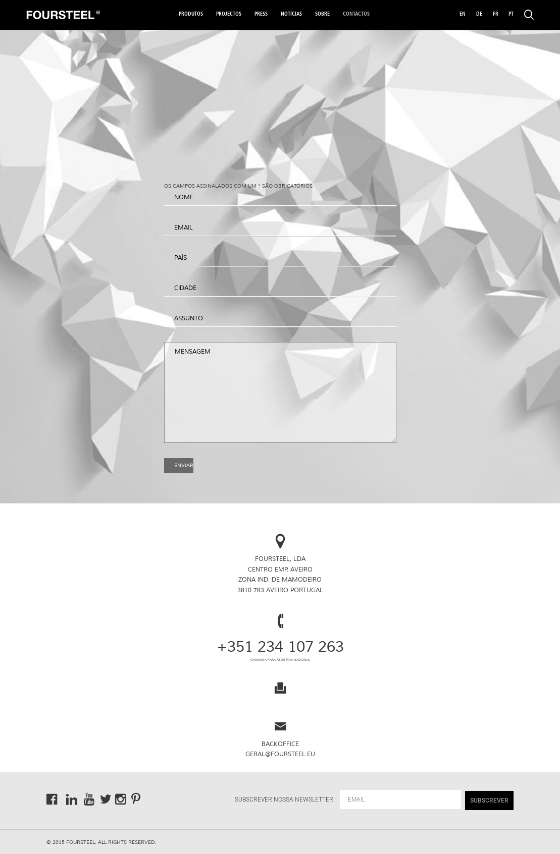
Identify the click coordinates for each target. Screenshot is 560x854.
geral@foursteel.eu (280, 754)
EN (463, 14)
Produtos (191, 14)
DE (479, 14)
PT (511, 14)
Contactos (356, 14)
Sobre (322, 14)
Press (261, 14)
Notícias (291, 14)
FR (495, 14)
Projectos (228, 14)
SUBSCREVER (489, 800)
